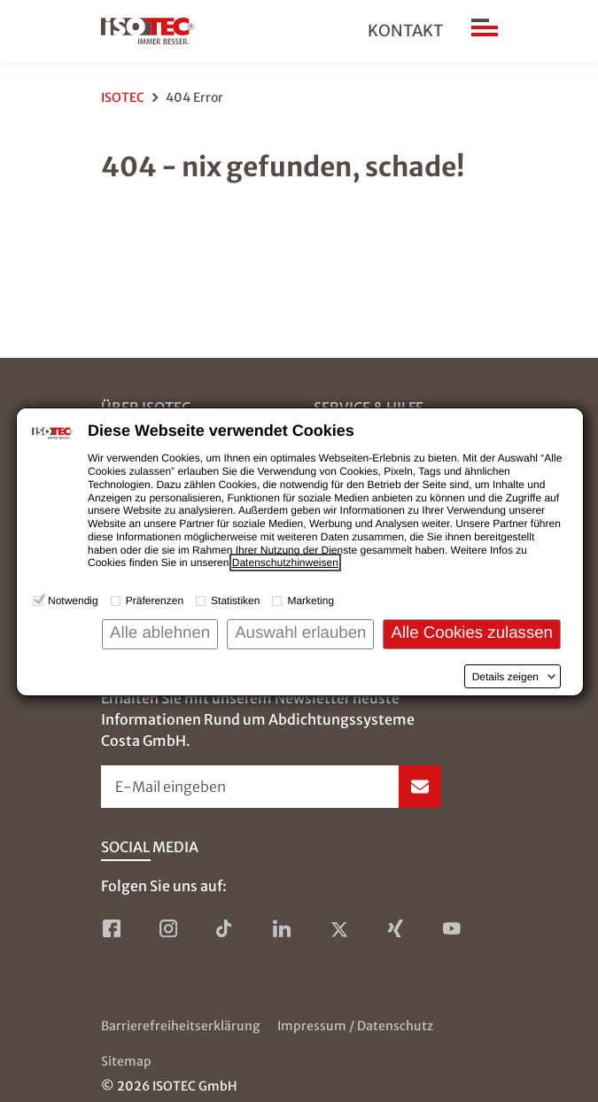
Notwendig (73, 600)
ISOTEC (122, 97)
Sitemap (126, 1061)
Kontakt (405, 30)
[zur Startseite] (147, 31)
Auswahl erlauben (300, 632)
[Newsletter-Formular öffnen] (271, 786)
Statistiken (235, 600)
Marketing (310, 600)
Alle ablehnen (160, 632)
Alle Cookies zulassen (472, 632)
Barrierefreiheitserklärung (180, 1026)
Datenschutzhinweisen (285, 562)
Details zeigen (505, 677)
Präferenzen (154, 600)
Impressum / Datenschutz (355, 1026)
